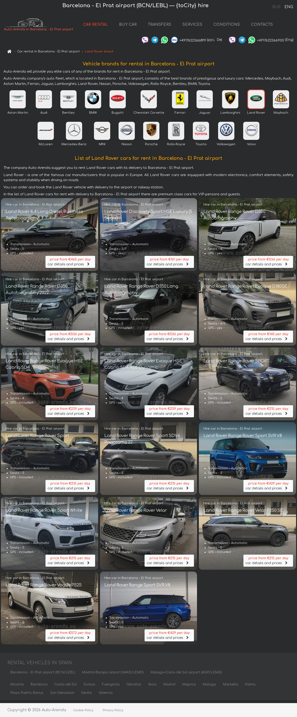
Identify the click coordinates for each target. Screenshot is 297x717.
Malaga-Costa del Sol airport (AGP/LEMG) (186, 675)
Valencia (106, 695)
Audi (43, 115)
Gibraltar (134, 687)
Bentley (68, 115)
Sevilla (86, 695)
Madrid (169, 687)
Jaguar (204, 115)
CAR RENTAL (98, 26)
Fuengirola (111, 687)
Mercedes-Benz (73, 146)
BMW (93, 115)
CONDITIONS (230, 26)
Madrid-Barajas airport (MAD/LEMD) (113, 675)
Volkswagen (226, 146)
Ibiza (152, 687)
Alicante (17, 687)
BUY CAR (131, 26)
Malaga (209, 687)
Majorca (189, 687)
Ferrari (180, 115)
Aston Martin (17, 115)
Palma (250, 687)
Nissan (127, 146)
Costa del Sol (65, 687)
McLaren (46, 146)
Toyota (201, 146)
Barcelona (39, 687)
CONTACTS (265, 26)
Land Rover (256, 115)
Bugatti (117, 115)
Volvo (251, 146)
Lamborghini (230, 115)
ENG (288, 7)
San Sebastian (62, 695)
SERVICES (196, 26)
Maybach (281, 115)
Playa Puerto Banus (26, 695)
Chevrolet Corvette (148, 115)
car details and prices (70, 264)
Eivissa (89, 687)
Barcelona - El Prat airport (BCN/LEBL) (42, 675)
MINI (102, 146)
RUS (276, 7)
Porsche (151, 146)
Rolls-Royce (176, 146)
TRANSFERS (162, 26)
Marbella (230, 687)
